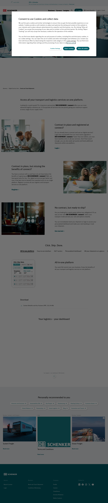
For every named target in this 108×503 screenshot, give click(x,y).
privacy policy (71, 43)
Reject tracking (69, 48)
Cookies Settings (55, 48)
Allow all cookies (83, 48)
